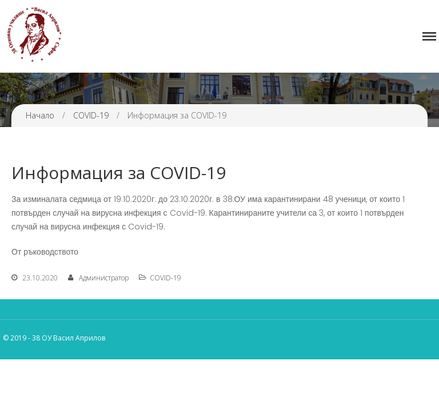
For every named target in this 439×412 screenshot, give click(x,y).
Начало (40, 115)
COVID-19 (91, 115)
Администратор (104, 278)
